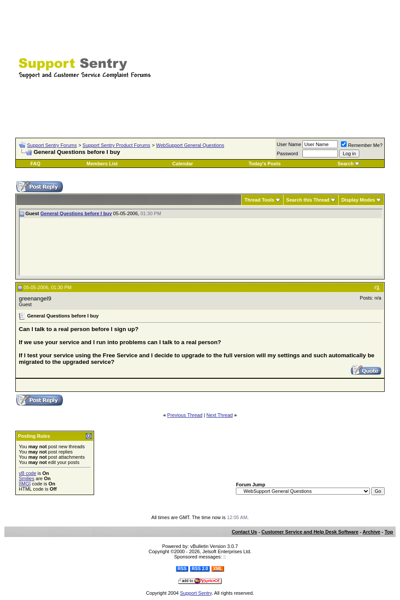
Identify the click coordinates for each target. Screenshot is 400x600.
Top (389, 531)
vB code (27, 473)
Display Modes (358, 199)
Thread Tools (259, 199)
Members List (102, 163)
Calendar (182, 163)
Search (345, 163)
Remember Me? (361, 145)
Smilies (26, 478)
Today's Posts (265, 163)
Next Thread (220, 415)
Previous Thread (185, 415)
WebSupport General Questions (190, 145)
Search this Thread (308, 199)
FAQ (36, 163)
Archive (371, 531)
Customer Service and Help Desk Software (309, 531)
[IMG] (25, 483)
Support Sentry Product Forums (117, 145)
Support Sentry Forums (52, 145)
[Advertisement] (289, 63)
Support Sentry (196, 593)
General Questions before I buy (76, 213)
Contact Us (244, 531)
